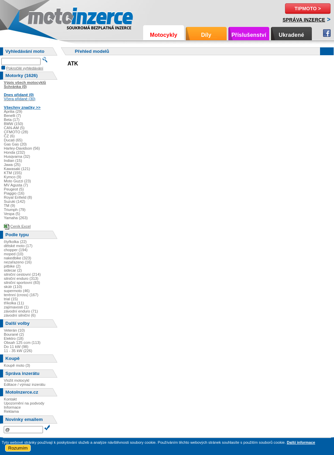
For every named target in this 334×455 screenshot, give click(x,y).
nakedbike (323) (17, 258)
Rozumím (18, 448)
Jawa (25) (12, 165)
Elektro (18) (14, 338)
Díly (206, 35)
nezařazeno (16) (17, 262)
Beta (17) (11, 120)
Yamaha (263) (16, 218)
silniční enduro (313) (21, 278)
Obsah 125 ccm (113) (22, 342)
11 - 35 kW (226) (18, 351)
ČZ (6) (9, 136)
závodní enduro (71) (21, 311)
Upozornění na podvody (24, 403)
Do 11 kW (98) (16, 347)
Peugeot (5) (14, 189)
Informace (12, 407)
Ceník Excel (20, 226)
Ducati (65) (13, 140)
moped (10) (13, 254)
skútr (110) (13, 287)
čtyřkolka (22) (15, 242)
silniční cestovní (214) (22, 274)
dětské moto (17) (18, 246)
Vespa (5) (12, 214)
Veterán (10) (14, 330)
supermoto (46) (17, 291)
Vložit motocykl (16, 380)
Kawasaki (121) (17, 169)
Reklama (11, 411)
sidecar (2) (13, 270)
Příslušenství (248, 35)
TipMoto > (307, 8)
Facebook (327, 33)
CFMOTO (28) (16, 132)
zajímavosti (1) (16, 307)
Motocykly (163, 35)
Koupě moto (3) (17, 365)
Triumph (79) (15, 210)
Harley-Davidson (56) (22, 148)
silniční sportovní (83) (22, 282)
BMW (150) (13, 124)
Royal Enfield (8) (18, 197)
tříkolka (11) (14, 303)
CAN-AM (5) (14, 128)
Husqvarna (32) (17, 156)
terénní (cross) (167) (21, 295)
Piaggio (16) (14, 193)
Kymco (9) (12, 177)
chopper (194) (16, 250)
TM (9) (9, 205)
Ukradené (291, 35)
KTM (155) (13, 173)
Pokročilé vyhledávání (24, 68)
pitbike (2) (12, 266)
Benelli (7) (12, 115)
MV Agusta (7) (16, 185)
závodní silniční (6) (19, 315)
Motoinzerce (42, 17)
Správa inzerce (304, 19)
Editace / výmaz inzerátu (24, 384)
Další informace (301, 442)
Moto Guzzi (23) (17, 181)
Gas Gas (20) (15, 144)
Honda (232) (14, 152)
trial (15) (11, 299)
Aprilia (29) (13, 111)
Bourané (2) (14, 334)
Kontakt (10, 399)
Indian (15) (13, 160)
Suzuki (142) (14, 201)
